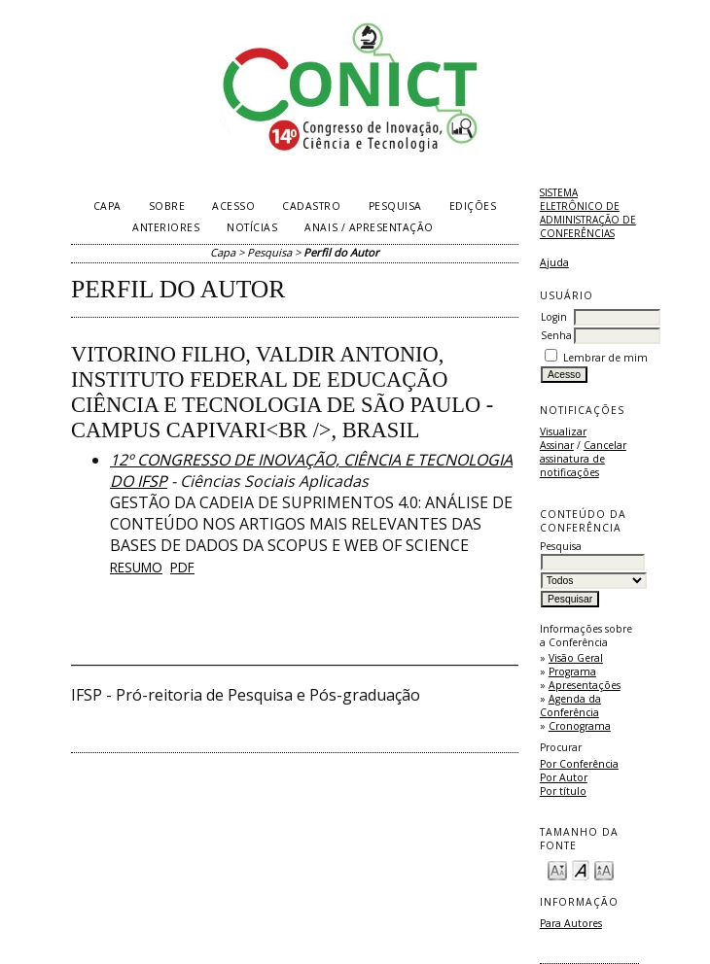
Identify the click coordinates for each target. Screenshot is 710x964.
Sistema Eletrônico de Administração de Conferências (588, 213)
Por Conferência (579, 764)
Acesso (233, 206)
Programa (572, 671)
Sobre (167, 206)
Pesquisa (395, 206)
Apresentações (585, 685)
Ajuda (554, 262)
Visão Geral (576, 658)
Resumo (136, 567)
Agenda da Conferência (570, 705)
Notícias (252, 227)
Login (554, 317)
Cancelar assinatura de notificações (583, 458)
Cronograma (580, 726)
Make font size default (580, 869)
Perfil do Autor (341, 252)
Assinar (557, 445)
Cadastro (311, 206)
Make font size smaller (557, 869)
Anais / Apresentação (368, 227)
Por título (563, 791)
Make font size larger (604, 869)
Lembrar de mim (605, 357)
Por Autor (563, 777)
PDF (182, 567)
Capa (107, 206)
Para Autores (571, 923)
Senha (556, 335)
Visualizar (563, 431)
